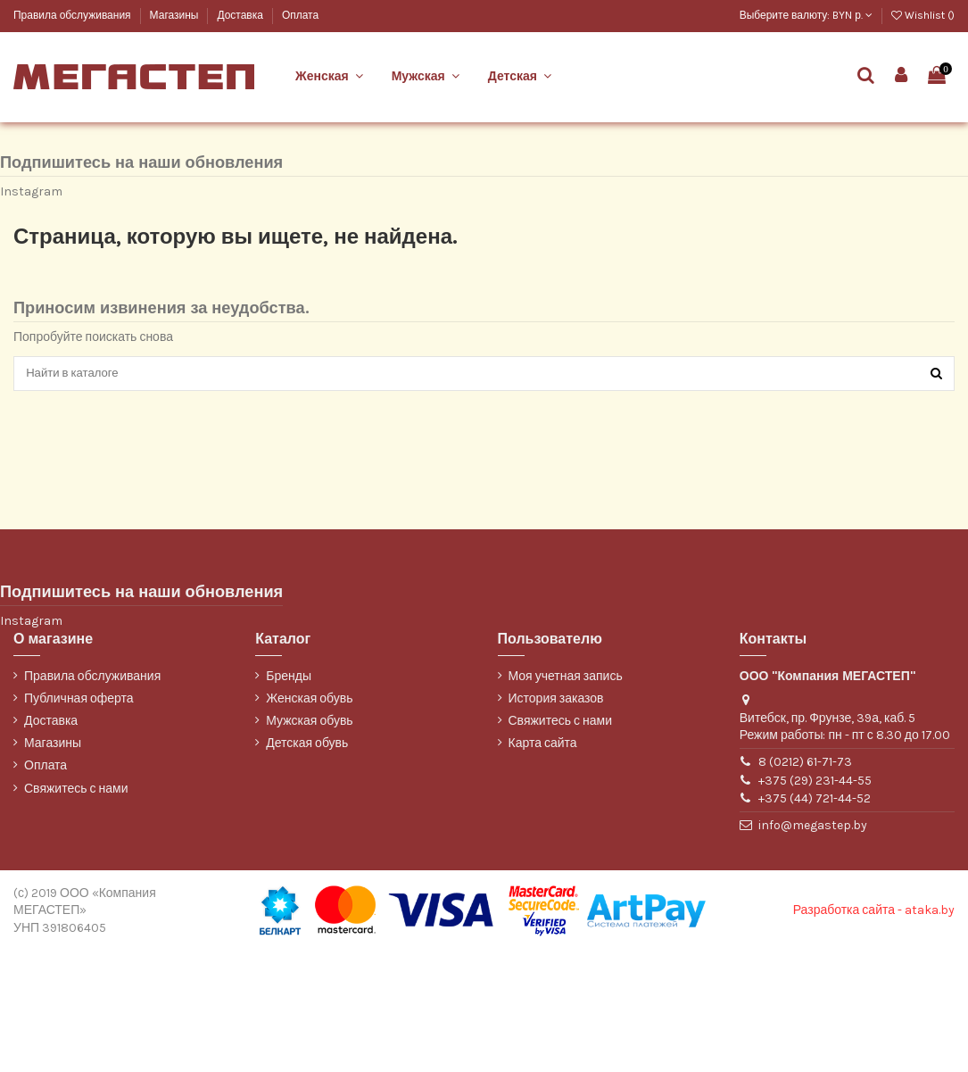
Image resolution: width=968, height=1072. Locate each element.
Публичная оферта (79, 819)
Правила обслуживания (73, 15)
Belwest (32, 113)
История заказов (556, 819)
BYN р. (852, 15)
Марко (28, 143)
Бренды (288, 797)
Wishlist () (923, 15)
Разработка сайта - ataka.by (874, 1031)
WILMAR (33, 203)
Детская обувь (307, 864)
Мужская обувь (309, 842)
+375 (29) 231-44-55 (815, 902)
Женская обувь (309, 819)
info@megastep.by (812, 946)
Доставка (241, 15)
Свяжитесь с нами (76, 910)
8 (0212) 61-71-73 (805, 883)
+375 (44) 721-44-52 (814, 919)
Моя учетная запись (566, 797)
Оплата (300, 15)
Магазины (176, 15)
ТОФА (27, 173)
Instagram (31, 310)
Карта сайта (543, 864)
